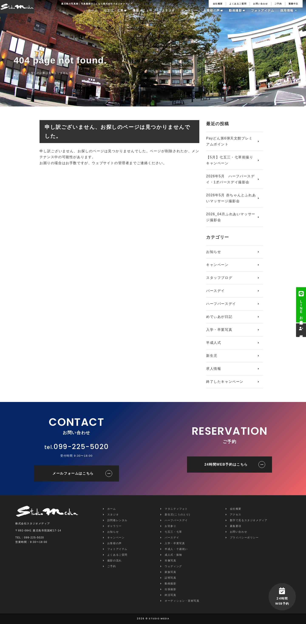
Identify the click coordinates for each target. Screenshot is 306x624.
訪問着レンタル (117, 520)
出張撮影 (170, 589)
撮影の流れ (114, 560)
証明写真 (170, 577)
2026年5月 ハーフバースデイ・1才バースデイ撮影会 (230, 179)
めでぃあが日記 (219, 316)
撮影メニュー (143, 14)
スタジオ (168, 14)
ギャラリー (189, 14)
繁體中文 (293, 4)
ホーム (93, 14)
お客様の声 (211, 14)
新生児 (211, 355)
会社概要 (218, 4)
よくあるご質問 (237, 4)
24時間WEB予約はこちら (226, 464)
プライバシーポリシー (244, 537)
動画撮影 (235, 14)
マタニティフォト (176, 508)
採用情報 (286, 14)
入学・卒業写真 (219, 329)
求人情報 (213, 368)
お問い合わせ (260, 4)
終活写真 (170, 595)
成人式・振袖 (173, 554)
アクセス (235, 514)
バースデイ (215, 291)
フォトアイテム (262, 14)
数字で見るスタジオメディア (249, 520)
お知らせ (213, 252)
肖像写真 (170, 560)
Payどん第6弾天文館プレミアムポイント (229, 141)
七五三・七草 (114, 14)
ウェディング (173, 566)
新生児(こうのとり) (177, 514)
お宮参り (170, 526)
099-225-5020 (81, 446)
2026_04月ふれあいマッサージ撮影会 (230, 217)
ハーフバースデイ (221, 304)
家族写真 (170, 572)
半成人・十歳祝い (176, 549)
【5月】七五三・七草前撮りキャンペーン (229, 160)
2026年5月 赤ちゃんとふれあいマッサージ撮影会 (231, 198)
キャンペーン (217, 265)
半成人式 (213, 342)
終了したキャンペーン (225, 381)
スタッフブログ (219, 278)
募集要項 (235, 526)
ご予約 (278, 4)
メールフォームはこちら (73, 473)
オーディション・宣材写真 (182, 600)
